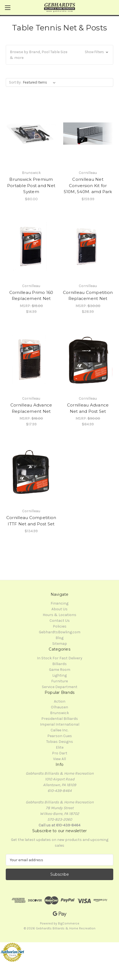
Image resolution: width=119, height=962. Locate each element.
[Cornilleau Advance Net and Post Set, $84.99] (87, 359)
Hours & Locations (59, 614)
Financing (59, 603)
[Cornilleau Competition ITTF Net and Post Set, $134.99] (31, 471)
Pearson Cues (59, 736)
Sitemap (59, 643)
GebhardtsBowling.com (59, 632)
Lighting (59, 675)
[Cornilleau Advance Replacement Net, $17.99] (31, 359)
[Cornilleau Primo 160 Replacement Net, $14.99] (31, 246)
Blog (59, 637)
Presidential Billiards (59, 718)
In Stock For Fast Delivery (59, 658)
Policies (59, 626)
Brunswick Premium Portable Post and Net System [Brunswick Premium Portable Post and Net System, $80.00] (31, 185)
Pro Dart (59, 753)
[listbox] (40, 82)
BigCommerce (68, 923)
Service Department (59, 687)
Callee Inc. (59, 730)
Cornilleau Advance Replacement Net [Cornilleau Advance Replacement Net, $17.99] (31, 408)
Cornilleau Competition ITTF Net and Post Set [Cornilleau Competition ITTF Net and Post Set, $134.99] (31, 520)
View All (59, 759)
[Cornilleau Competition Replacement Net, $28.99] (87, 246)
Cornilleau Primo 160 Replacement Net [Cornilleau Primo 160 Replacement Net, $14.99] (31, 295)
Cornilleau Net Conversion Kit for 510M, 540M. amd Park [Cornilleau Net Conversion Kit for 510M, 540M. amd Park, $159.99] (88, 185)
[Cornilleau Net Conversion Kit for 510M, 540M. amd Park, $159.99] (87, 133)
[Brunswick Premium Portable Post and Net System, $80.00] (31, 133)
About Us (59, 609)
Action (59, 701)
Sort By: (15, 82)
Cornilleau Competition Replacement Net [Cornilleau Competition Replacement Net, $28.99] (88, 295)
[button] (59, 55)
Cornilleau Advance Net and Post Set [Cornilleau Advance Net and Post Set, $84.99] (88, 408)
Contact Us (60, 620)
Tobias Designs (59, 741)
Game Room (59, 669)
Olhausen (59, 707)
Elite (59, 747)
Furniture (59, 681)
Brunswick (59, 713)
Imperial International (59, 724)
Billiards (59, 664)
